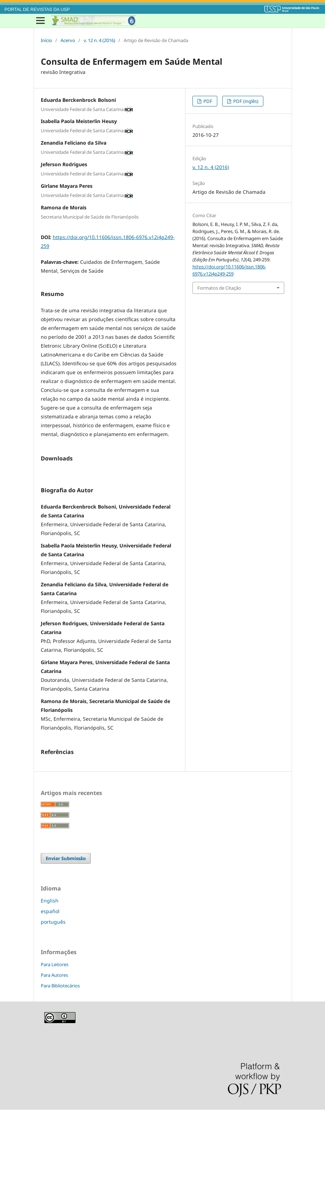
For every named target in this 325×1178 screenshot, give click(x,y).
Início (46, 40)
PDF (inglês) (245, 101)
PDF (207, 101)
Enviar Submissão (66, 926)
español (50, 979)
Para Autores (54, 1043)
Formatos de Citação (219, 288)
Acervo (68, 40)
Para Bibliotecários (60, 1054)
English (49, 968)
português (53, 990)
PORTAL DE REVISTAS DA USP (37, 9)
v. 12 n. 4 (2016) (99, 40)
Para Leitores (54, 1032)
